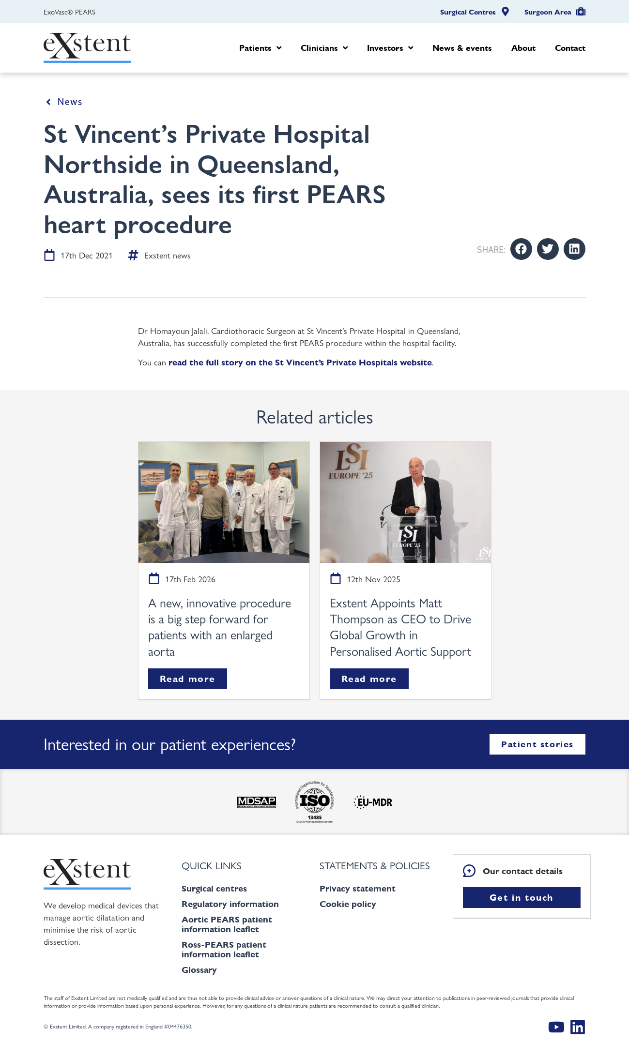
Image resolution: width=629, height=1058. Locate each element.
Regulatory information (230, 903)
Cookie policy (348, 903)
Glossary (199, 969)
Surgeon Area (547, 12)
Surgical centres (214, 888)
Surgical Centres (468, 12)
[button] (521, 249)
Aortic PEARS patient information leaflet (227, 924)
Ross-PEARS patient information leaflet (224, 949)
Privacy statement (358, 888)
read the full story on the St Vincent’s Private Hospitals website (300, 362)
